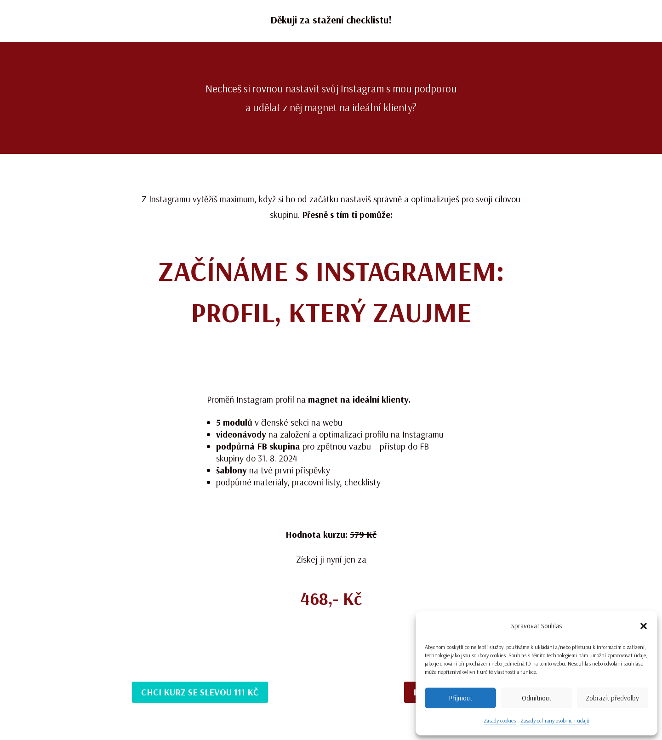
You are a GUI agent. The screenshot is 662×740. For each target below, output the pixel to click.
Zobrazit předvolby (612, 698)
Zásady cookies (500, 720)
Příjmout (460, 698)
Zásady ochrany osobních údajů (554, 720)
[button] (643, 626)
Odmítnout (536, 698)
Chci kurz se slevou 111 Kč (200, 692)
